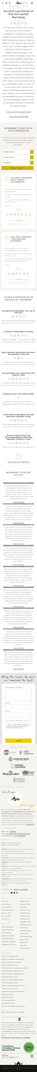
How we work (5, 916)
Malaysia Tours (25, 919)
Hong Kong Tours (25, 930)
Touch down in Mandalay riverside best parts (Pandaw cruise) (18, 415)
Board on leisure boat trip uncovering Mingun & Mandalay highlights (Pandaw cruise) (19, 437)
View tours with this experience (18, 112)
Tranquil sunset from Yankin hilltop (18, 394)
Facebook (12, 831)
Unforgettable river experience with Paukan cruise (18, 374)
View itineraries (18, 502)
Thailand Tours (25, 913)
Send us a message (21, 889)
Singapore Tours (25, 922)
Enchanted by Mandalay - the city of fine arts (18, 312)
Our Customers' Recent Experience (18, 833)
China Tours (24, 927)
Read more (30, 824)
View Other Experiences (18, 116)
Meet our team (6, 913)
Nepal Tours (24, 942)
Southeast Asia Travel (8, 944)
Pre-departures (6, 933)
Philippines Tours (25, 924)
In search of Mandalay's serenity (18, 332)
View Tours (17, 168)
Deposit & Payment (7, 935)
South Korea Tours (26, 936)
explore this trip (16, 224)
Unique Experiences (7, 930)
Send (18, 740)
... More (7, 205)
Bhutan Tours (24, 939)
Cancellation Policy (7, 938)
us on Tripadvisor (20, 835)
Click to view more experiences (19, 462)
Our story (4, 901)
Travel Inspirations (7, 927)
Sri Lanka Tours (25, 948)
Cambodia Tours (25, 904)
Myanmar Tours (25, 910)
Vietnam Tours (25, 901)
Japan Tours (24, 933)
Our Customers (6, 907)
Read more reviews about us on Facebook (15, 1037)
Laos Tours (23, 907)
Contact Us (5, 919)
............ (3, 1009)
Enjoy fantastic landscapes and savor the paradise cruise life (18, 353)
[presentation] (20, 733)
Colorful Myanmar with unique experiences (21, 180)
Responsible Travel (7, 910)
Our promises (5, 904)
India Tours (23, 945)
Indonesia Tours (25, 916)
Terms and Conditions (8, 941)
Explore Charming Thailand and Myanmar (21, 239)
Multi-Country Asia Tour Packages (12, 1012)
